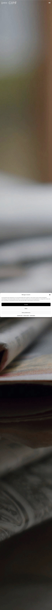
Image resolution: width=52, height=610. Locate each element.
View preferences (26, 312)
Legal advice (32, 315)
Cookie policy (20, 315)
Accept (26, 304)
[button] (50, 294)
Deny (26, 308)
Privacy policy (26, 315)
